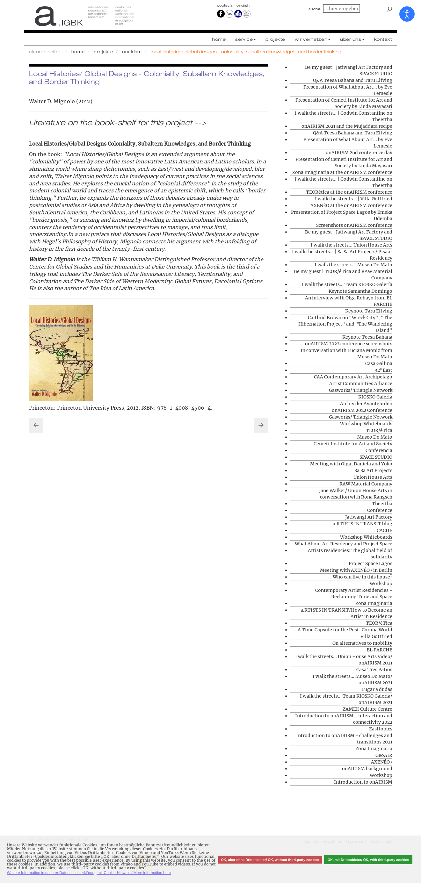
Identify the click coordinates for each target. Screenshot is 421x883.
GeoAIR (383, 755)
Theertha (382, 503)
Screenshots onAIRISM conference (354, 225)
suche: (315, 9)
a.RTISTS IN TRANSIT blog (362, 524)
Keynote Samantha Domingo (360, 291)
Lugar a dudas (376, 689)
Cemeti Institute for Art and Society (353, 444)
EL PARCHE (379, 650)
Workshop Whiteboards (366, 424)
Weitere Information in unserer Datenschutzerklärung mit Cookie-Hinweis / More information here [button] (89, 873)
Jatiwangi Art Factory (368, 517)
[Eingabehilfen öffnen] (407, 14)
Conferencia (379, 450)
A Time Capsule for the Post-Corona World (345, 630)
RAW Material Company (365, 484)
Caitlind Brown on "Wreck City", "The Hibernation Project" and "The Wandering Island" (345, 324)
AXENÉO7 (381, 762)
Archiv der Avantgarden (366, 403)
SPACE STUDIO (375, 457)
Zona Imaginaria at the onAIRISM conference (342, 172)
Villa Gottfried (376, 636)
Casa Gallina (378, 363)
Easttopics (380, 729)
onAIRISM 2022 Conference (362, 410)
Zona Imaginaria (373, 603)
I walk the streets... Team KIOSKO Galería (347, 284)
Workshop (381, 583)
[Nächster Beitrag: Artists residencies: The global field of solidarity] (261, 425)
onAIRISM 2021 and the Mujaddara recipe (346, 126)
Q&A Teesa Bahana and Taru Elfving (352, 80)
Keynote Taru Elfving (368, 311)
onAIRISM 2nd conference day (359, 152)
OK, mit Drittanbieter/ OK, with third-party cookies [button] (368, 860)
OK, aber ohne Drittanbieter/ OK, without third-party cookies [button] (270, 860)
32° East (383, 370)
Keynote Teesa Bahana (367, 337)
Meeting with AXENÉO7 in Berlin (356, 570)
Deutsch (225, 5)
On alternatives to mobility (362, 643)
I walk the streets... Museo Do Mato (353, 265)
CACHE (384, 530)
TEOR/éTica (379, 430)
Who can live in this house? (362, 577)
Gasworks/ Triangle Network (360, 390)
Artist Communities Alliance (360, 383)
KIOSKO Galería (375, 397)
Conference (379, 510)
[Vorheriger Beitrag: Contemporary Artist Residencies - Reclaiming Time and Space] (36, 425)
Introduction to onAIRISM (363, 782)
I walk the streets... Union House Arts (351, 245)
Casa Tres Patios (374, 669)
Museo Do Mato (374, 437)
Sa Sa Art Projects (373, 470)
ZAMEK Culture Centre (367, 709)
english (243, 5)
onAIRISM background (367, 769)
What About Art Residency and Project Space (343, 544)
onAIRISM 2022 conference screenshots (348, 344)
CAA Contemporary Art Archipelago (353, 377)
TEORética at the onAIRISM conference (349, 192)
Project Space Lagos (370, 563)
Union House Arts (372, 477)
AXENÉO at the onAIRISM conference (351, 205)
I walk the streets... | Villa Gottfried (353, 199)
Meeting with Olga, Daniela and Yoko (351, 464)
